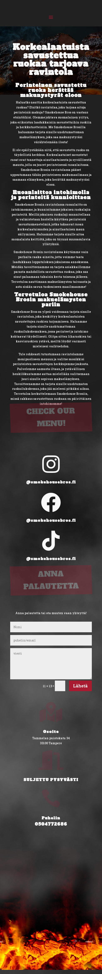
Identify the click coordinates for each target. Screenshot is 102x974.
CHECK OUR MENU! (50, 399)
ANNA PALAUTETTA (51, 562)
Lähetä (80, 685)
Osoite (51, 731)
